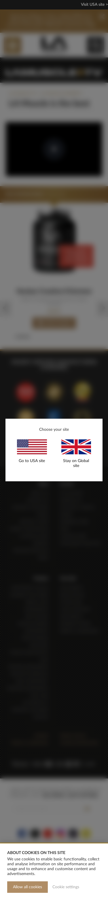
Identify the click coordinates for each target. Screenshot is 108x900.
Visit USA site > (94, 5)
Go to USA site (32, 461)
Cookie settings (65, 887)
